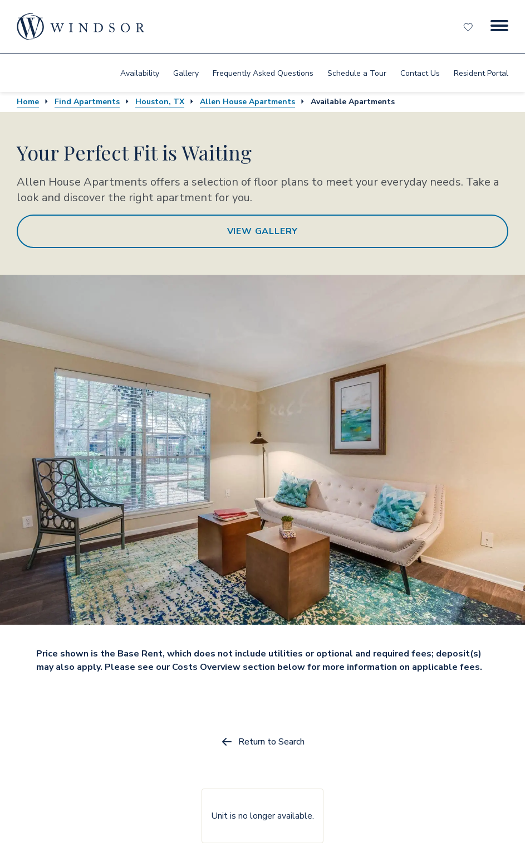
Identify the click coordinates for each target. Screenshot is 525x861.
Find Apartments (87, 101)
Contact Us (420, 73)
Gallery (186, 73)
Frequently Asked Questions (263, 73)
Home (28, 101)
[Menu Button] (499, 26)
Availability (139, 73)
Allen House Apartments (247, 101)
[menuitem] (139, 73)
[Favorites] (469, 26)
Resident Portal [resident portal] (481, 73)
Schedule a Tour (356, 73)
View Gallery (262, 231)
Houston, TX (159, 101)
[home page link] (81, 27)
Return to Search (262, 741)
